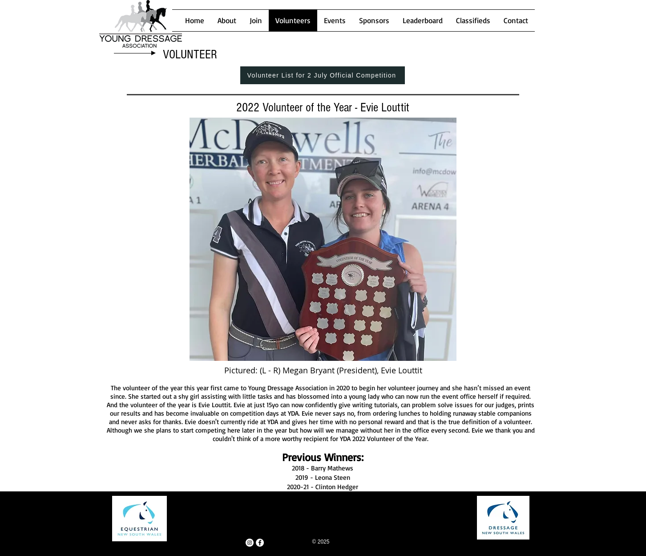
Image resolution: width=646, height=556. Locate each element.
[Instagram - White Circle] (250, 543)
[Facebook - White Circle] (260, 543)
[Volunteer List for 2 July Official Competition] (322, 75)
